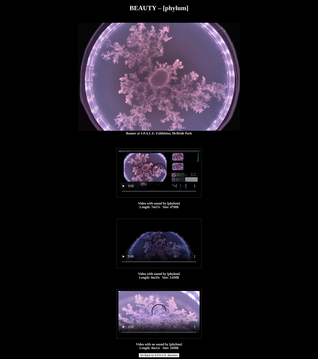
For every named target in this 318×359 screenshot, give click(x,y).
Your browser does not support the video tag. (159, 173)
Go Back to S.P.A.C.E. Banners (159, 355)
